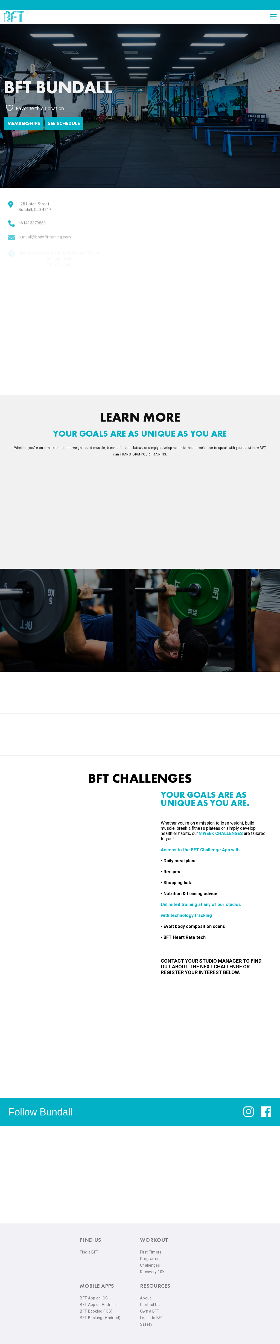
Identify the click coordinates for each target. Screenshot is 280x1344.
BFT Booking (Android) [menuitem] (100, 1318)
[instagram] (248, 1115)
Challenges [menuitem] (150, 1265)
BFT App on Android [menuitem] (98, 1304)
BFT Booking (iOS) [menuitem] (96, 1311)
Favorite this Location (35, 108)
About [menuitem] (145, 1298)
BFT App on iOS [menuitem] (94, 1298)
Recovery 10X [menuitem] (152, 1272)
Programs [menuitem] (149, 1259)
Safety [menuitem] (146, 1324)
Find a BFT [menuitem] (89, 1252)
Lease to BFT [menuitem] (152, 1318)
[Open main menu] (273, 17)
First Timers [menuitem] (151, 1252)
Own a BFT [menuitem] (149, 1311)
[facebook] (266, 1115)
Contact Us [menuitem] (150, 1304)
